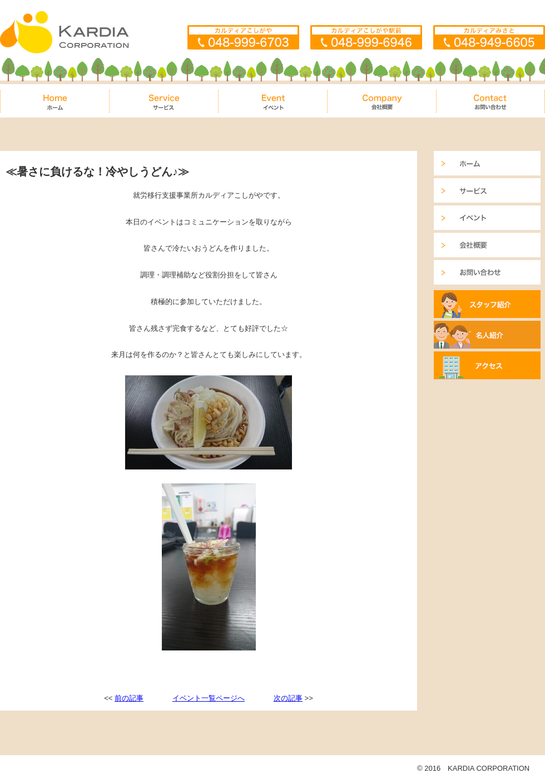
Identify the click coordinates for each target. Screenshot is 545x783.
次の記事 (288, 698)
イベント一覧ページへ (208, 698)
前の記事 (129, 698)
